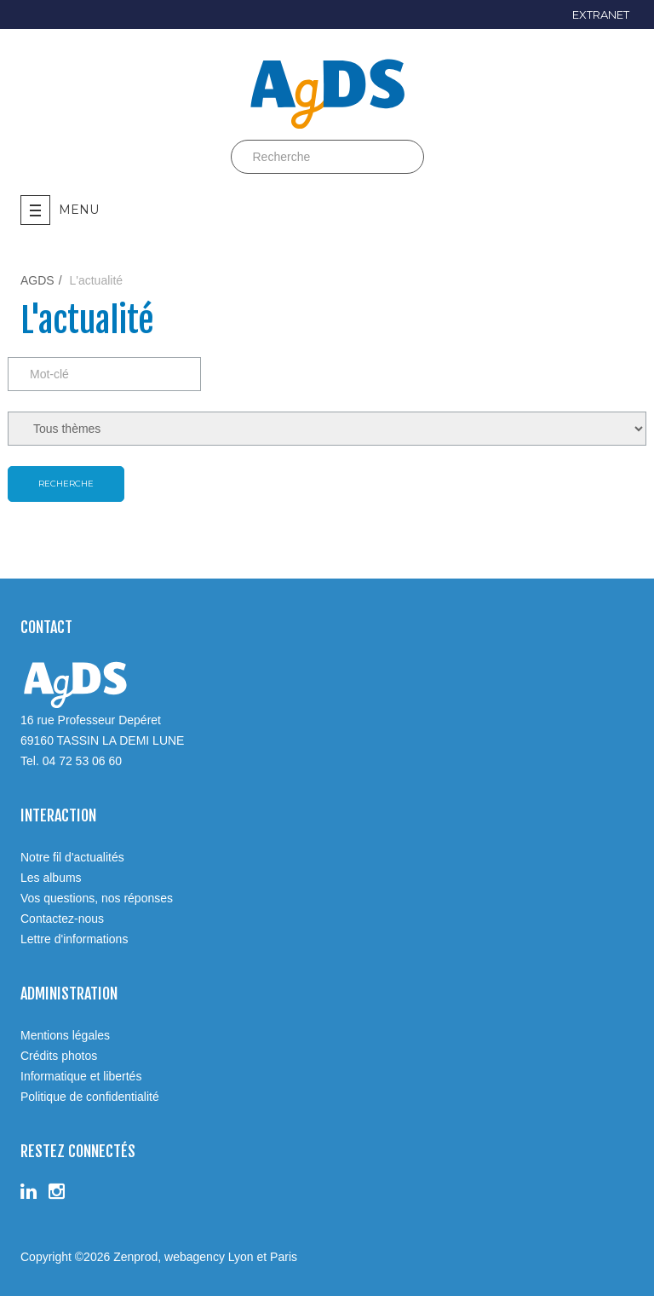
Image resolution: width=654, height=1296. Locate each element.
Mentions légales (65, 1035)
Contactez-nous (62, 918)
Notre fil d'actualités (72, 857)
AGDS (37, 280)
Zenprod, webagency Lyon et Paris (205, 1257)
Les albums (51, 877)
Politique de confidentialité (89, 1096)
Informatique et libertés (80, 1076)
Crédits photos (58, 1056)
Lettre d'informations (74, 939)
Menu (59, 210)
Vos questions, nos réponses (96, 898)
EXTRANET (600, 14)
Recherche (66, 483)
